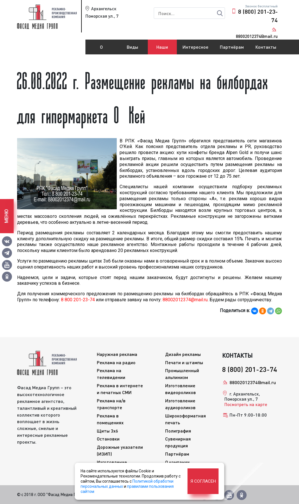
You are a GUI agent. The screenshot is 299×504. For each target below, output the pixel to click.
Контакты (265, 47)
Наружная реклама (117, 354)
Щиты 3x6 (107, 430)
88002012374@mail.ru (253, 382)
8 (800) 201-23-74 (258, 15)
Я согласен (203, 481)
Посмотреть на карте (245, 404)
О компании (101, 49)
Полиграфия (178, 430)
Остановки (108, 438)
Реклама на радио (116, 362)
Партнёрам (232, 47)
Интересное (195, 47)
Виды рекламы (132, 49)
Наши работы (162, 49)
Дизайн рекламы (183, 354)
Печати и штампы (184, 362)
